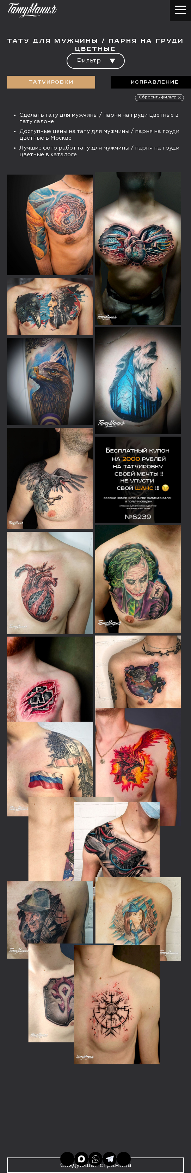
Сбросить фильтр (158, 97)
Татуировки (51, 82)
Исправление (155, 82)
